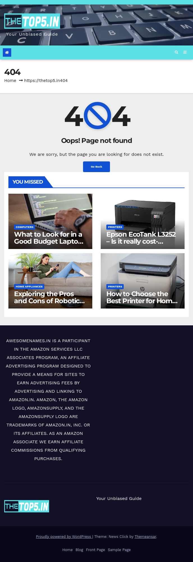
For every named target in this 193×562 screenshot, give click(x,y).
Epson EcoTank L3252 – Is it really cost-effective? (141, 241)
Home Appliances (29, 286)
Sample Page (119, 550)
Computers (24, 227)
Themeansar (145, 536)
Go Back (96, 166)
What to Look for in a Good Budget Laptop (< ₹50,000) (48, 241)
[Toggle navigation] (185, 52)
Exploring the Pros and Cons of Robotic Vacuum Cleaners (46, 301)
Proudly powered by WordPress (64, 536)
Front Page (95, 550)
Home (10, 80)
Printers (115, 227)
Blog (79, 550)
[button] (176, 52)
